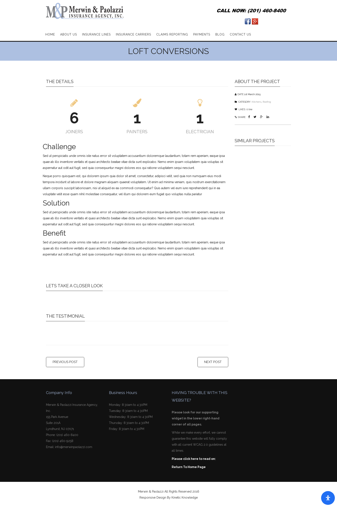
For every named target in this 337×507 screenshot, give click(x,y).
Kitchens (256, 101)
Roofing (267, 101)
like (249, 109)
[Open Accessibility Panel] (328, 498)
